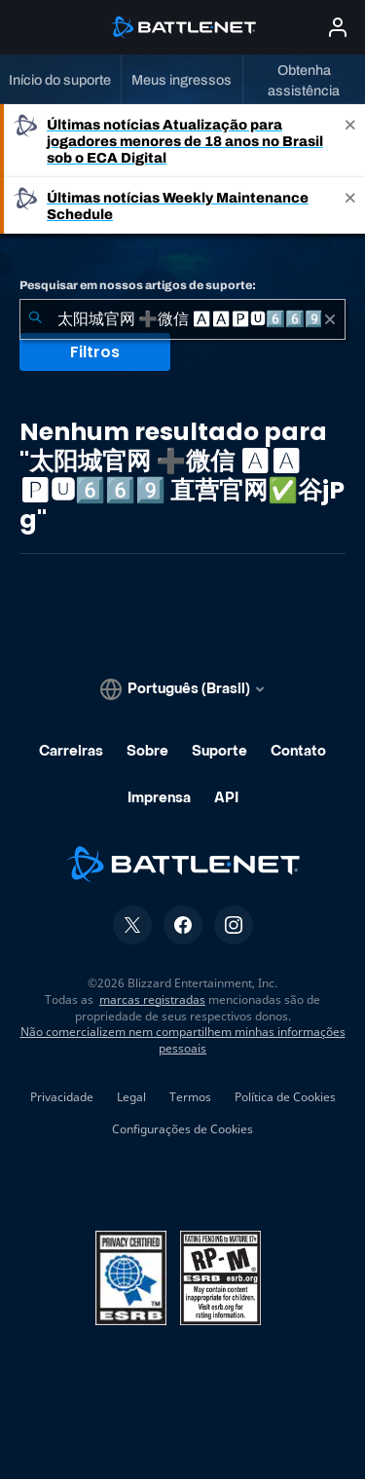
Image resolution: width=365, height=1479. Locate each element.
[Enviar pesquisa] (35, 319)
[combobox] (182, 319)
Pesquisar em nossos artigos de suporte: (137, 285)
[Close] (350, 140)
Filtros (95, 352)
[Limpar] (330, 319)
